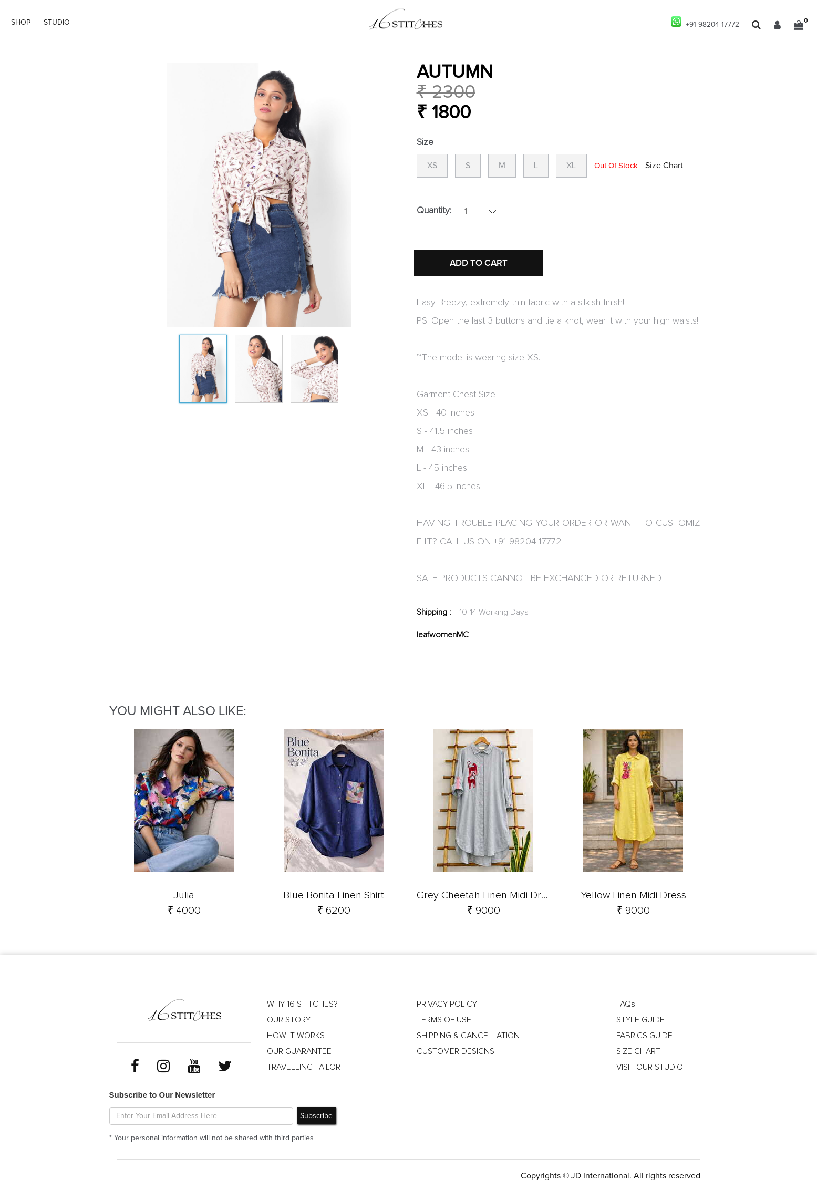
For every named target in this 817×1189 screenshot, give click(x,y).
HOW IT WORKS (296, 1033)
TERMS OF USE (444, 1018)
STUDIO (57, 22)
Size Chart (674, 166)
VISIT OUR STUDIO (649, 1065)
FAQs (625, 1002)
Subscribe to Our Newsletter (162, 1091)
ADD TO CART (480, 264)
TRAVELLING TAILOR (304, 1065)
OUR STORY (289, 1018)
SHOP (20, 22)
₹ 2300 (446, 92)
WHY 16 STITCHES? (302, 1002)
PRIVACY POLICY (447, 1002)
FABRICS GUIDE (644, 1033)
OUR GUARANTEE (299, 1049)
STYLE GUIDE (640, 1018)
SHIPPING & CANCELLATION (468, 1033)
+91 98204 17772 (704, 22)
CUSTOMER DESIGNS (456, 1049)
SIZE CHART (638, 1049)
